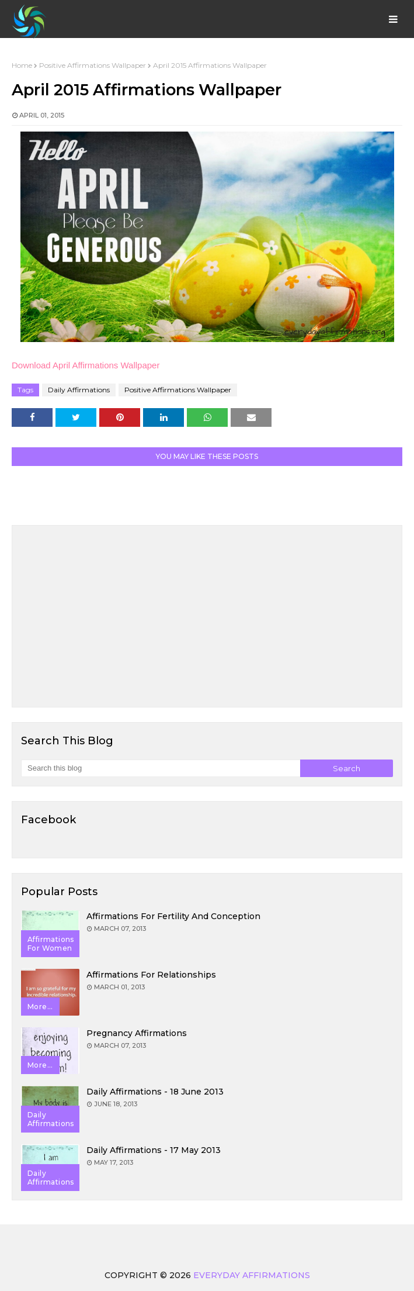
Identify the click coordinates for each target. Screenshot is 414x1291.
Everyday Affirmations (251, 1275)
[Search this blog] (160, 768)
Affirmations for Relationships (151, 974)
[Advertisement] (207, 616)
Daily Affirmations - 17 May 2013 (153, 1150)
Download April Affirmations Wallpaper (85, 365)
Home (22, 65)
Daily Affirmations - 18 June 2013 (155, 1091)
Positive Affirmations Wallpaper (92, 65)
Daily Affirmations (79, 389)
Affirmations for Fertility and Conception (173, 916)
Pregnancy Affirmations (136, 1033)
